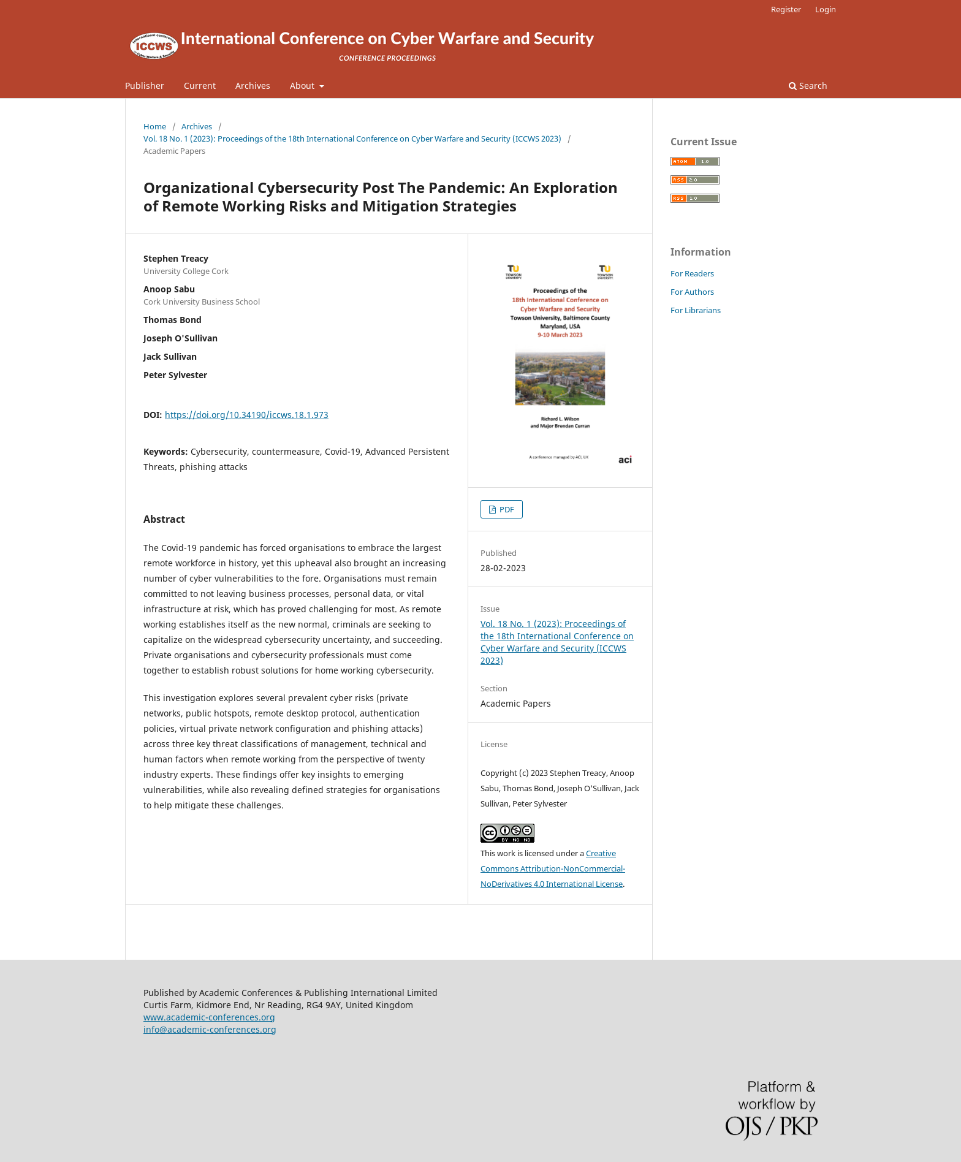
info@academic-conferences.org (209, 1029)
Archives (252, 85)
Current (200, 85)
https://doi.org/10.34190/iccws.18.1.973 (247, 414)
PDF (506, 509)
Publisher (144, 85)
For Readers (692, 273)
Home (154, 126)
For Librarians (695, 310)
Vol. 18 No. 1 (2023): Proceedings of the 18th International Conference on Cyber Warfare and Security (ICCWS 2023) (352, 138)
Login (825, 9)
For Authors (692, 291)
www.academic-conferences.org (209, 1017)
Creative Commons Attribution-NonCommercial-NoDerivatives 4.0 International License (552, 868)
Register (786, 9)
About (303, 85)
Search (808, 85)
